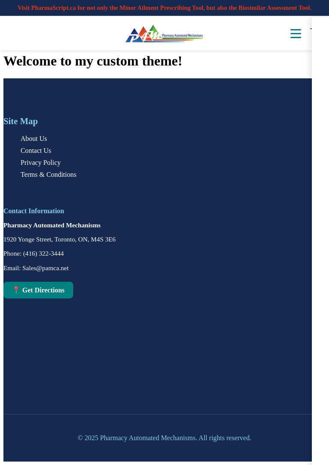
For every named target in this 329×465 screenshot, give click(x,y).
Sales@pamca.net (45, 267)
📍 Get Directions (38, 290)
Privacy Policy (41, 162)
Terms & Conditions (48, 174)
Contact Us (36, 150)
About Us (34, 138)
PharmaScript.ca (53, 7)
